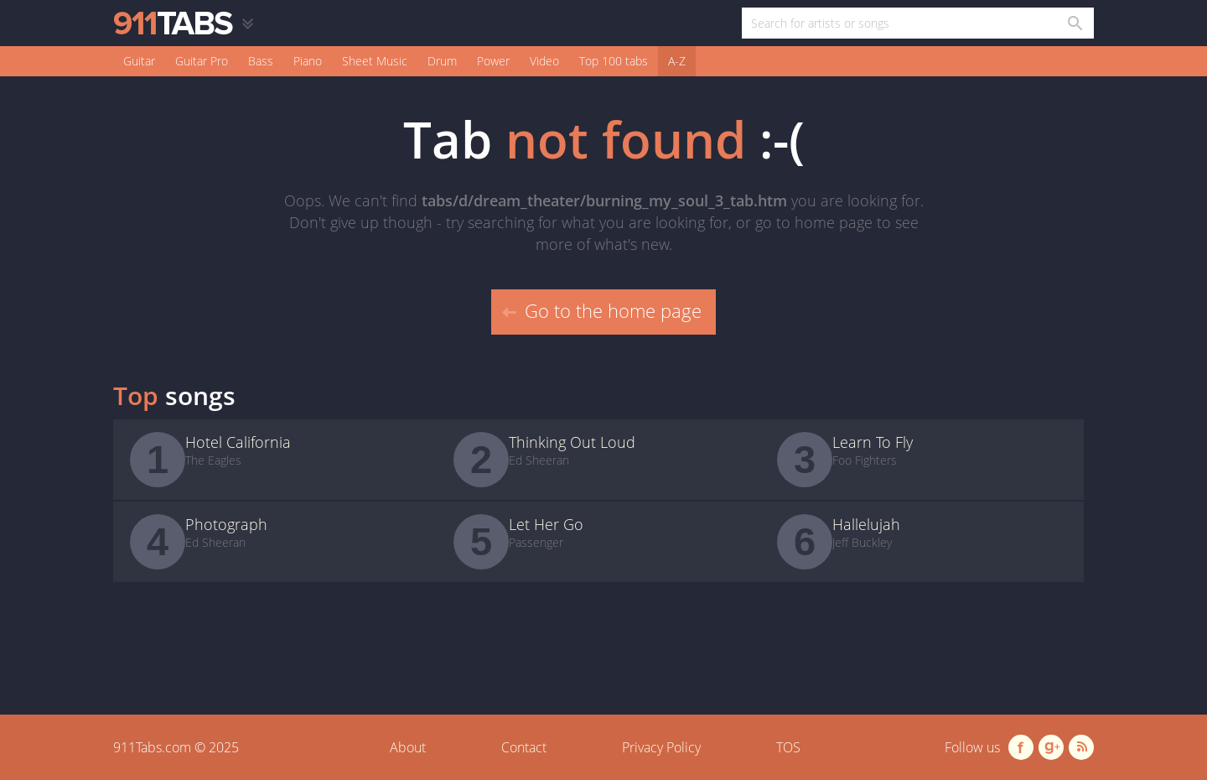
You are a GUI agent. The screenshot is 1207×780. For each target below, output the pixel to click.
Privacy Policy (661, 747)
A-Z (677, 61)
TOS (788, 747)
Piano (307, 61)
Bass (260, 61)
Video (544, 61)
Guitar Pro (201, 61)
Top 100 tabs (613, 61)
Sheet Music (374, 61)
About (408, 747)
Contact (524, 747)
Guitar (139, 61)
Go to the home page (602, 310)
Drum (442, 61)
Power (493, 61)
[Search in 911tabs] (1074, 23)
